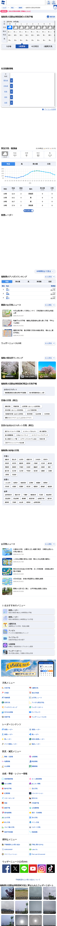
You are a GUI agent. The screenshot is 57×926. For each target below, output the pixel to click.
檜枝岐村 (33, 495)
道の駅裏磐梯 (9, 435)
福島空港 (7, 406)
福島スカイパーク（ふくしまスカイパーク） (18, 418)
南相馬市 (23, 483)
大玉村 (43, 463)
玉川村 (21, 471)
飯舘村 (50, 486)
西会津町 (16, 498)
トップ (4, 7)
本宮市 (14, 463)
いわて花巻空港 (31, 410)
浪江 (7, 290)
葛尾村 (36, 486)
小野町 (7, 474)
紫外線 (6, 80)
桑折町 (21, 463)
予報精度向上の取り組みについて (28, 880)
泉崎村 (14, 467)
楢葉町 (38, 483)
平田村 (28, 471)
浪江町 (28, 486)
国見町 (28, 463)
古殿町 (43, 471)
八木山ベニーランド (22, 435)
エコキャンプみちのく (29, 431)
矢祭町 (43, 467)
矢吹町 (28, 467)
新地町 (43, 486)
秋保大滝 (42, 439)
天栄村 (14, 474)
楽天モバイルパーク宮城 (12, 431)
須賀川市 (29, 459)
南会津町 (49, 495)
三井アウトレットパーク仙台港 (14, 443)
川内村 (7, 486)
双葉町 (21, 486)
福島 (7, 294)
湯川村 (50, 498)
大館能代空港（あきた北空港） (14, 414)
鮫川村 (7, 471)
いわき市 (7, 483)
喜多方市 (17, 495)
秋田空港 (29, 414)
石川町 (14, 471)
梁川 (7, 298)
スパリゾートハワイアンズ (40, 435)
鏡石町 (50, 463)
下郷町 (25, 495)
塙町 (49, 467)
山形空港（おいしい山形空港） (31, 406)
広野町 (31, 483)
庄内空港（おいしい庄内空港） (14, 410)
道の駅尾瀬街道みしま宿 (36, 393)
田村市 (45, 459)
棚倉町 (36, 467)
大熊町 (14, 486)
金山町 (21, 502)
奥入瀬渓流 (43, 431)
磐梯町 (24, 498)
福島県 (20, 7)
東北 (12, 7)
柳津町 (7, 502)
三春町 (50, 471)
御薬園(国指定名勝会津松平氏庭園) (15, 393)
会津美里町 (37, 502)
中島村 (21, 467)
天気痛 (6, 86)
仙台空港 (38, 414)
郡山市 (14, 459)
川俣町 (36, 463)
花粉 (5, 97)
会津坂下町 (41, 498)
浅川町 (36, 471)
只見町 (41, 495)
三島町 (14, 502)
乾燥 (5, 91)
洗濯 (5, 102)
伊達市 (7, 463)
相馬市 (15, 483)
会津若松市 (8, 495)
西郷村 (7, 467)
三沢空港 (47, 414)
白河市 (21, 459)
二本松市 (37, 459)
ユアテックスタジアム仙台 (28, 439)
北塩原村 (7, 498)
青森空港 (16, 406)
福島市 (7, 459)
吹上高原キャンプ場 (11, 439)
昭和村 (28, 502)
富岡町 (45, 483)
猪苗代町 (32, 498)
